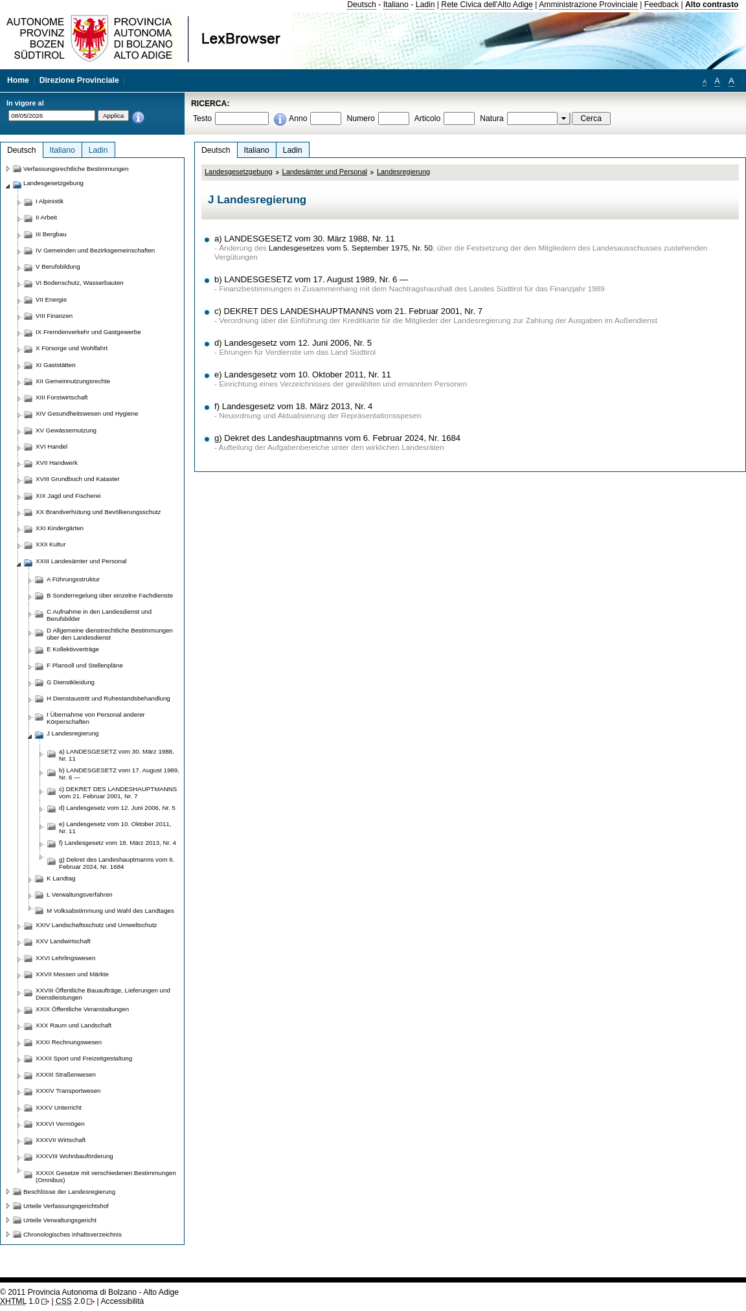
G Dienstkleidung (71, 682)
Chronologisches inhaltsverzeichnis (72, 1234)
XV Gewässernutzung (66, 430)
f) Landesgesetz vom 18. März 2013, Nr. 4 (293, 406)
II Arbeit (46, 217)
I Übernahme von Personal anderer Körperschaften (96, 718)
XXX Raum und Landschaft (73, 1025)
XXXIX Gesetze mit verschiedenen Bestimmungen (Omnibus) (106, 1176)
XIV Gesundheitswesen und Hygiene (87, 413)
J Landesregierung (73, 733)
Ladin (425, 4)
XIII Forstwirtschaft (61, 397)
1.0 (20, 1301)
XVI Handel (51, 446)
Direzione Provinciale (79, 80)
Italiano (396, 4)
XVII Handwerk (57, 462)
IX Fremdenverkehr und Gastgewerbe (88, 331)
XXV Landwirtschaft (63, 941)
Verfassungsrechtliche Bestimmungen (76, 168)
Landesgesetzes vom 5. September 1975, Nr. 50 (351, 247)
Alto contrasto (711, 4)
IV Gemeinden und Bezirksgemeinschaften (95, 250)
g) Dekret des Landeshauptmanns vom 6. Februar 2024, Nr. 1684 (337, 438)
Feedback (661, 4)
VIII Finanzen (54, 315)
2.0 (70, 1301)
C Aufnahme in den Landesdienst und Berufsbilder (99, 615)
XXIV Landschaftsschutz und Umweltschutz (96, 924)
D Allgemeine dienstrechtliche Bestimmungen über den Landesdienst (110, 634)
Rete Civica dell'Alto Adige (487, 4)
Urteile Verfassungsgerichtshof (66, 1205)
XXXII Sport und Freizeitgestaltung (84, 1058)
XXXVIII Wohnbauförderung (74, 1156)
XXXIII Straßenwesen (66, 1074)
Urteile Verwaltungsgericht (59, 1220)
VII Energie (51, 299)
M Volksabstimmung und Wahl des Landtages (110, 910)
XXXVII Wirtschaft (60, 1139)
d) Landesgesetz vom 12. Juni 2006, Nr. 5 (293, 343)
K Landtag (61, 878)
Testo (202, 118)
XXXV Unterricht (59, 1107)
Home (18, 80)
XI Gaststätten (56, 364)
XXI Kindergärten (60, 528)
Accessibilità (122, 1301)
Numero (360, 118)
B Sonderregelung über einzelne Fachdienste (110, 595)
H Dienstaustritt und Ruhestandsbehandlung (108, 698)
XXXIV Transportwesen (68, 1090)
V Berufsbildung (58, 266)
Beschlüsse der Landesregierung (69, 1191)
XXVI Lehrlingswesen (65, 957)
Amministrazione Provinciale (588, 4)
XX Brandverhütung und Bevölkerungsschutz (98, 511)
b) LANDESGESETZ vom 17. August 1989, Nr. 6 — (311, 279)
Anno (298, 118)
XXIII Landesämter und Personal (81, 561)
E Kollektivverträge (73, 649)
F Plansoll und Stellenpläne (85, 665)
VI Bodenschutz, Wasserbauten (80, 282)
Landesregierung (403, 171)
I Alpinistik (49, 201)
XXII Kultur (50, 544)
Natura (492, 118)
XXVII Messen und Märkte (72, 974)
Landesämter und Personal (324, 171)
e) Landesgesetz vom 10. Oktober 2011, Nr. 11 (302, 374)
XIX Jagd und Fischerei (68, 495)
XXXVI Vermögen (60, 1123)
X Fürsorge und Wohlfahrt (71, 348)
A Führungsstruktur (73, 579)
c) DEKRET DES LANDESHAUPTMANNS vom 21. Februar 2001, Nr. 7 (348, 311)
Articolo (427, 118)
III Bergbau (51, 234)
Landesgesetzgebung (239, 171)
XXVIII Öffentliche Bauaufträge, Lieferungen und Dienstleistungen (103, 994)
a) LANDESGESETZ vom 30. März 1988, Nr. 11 (304, 238)
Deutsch (361, 4)
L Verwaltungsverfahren (80, 894)
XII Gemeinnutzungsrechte (73, 381)
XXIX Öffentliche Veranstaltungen (82, 1009)
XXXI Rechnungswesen (69, 1042)
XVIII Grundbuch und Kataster (78, 478)
